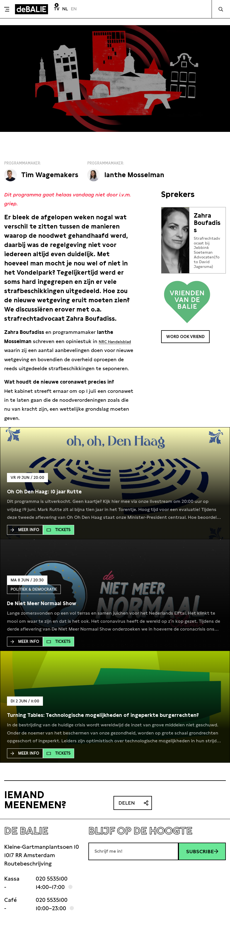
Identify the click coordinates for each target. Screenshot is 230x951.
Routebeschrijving (28, 872)
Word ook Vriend (190, 337)
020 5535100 (51, 888)
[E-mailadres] (133, 860)
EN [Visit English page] (74, 8)
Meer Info (25, 539)
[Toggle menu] (6, 9)
